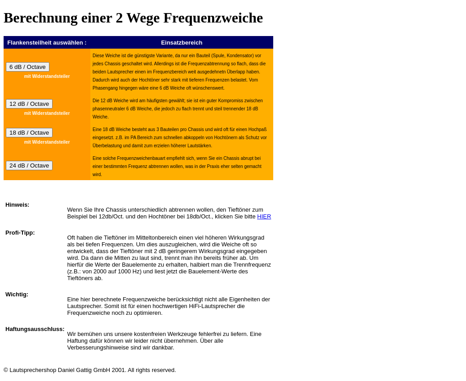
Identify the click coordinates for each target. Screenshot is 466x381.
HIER (264, 216)
